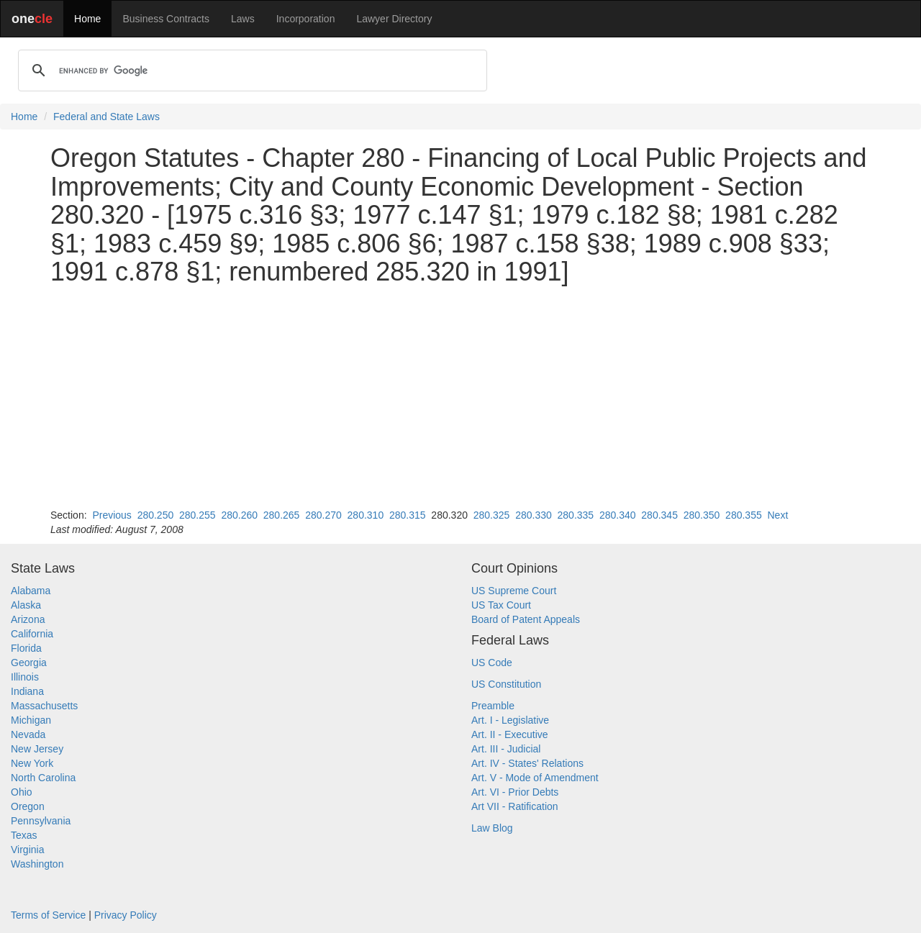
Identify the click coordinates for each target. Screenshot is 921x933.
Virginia (27, 849)
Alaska (26, 605)
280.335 (576, 515)
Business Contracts (165, 18)
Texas (24, 835)
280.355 (743, 515)
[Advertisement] (460, 397)
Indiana (27, 691)
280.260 (239, 515)
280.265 (281, 515)
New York (32, 763)
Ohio (21, 792)
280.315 (407, 515)
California (32, 634)
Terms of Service (48, 915)
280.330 (533, 515)
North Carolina (43, 777)
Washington (37, 864)
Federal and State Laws (106, 116)
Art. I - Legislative (510, 720)
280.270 (323, 515)
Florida (26, 648)
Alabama (30, 590)
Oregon (28, 806)
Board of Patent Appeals (525, 619)
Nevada (28, 734)
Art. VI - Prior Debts (514, 792)
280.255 (197, 515)
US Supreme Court (513, 590)
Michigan (31, 720)
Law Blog (492, 828)
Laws (243, 18)
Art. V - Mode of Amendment (535, 777)
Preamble (492, 705)
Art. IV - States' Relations (527, 763)
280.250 (155, 515)
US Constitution (506, 684)
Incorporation (305, 18)
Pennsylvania (41, 821)
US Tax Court (501, 605)
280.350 (702, 515)
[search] (250, 70)
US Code (491, 662)
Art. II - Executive (509, 734)
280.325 (491, 515)
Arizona (28, 619)
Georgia (29, 662)
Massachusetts (44, 705)
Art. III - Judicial (505, 749)
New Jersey (37, 749)
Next (777, 515)
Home (87, 18)
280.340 (617, 515)
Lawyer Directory (394, 18)
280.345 (659, 515)
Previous (111, 515)
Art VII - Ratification (514, 806)
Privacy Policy (125, 915)
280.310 (366, 515)
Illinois (25, 677)
